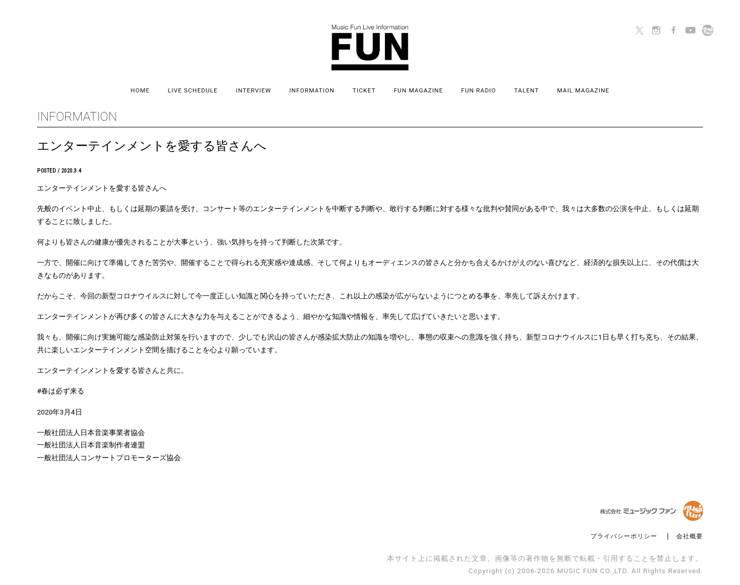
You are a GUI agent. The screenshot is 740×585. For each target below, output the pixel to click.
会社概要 (689, 536)
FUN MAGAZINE (418, 90)
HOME (140, 90)
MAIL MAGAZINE (583, 90)
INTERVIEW (253, 90)
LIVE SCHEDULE (193, 90)
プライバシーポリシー (623, 536)
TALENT (526, 90)
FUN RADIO (478, 90)
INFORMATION (312, 90)
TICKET (364, 90)
